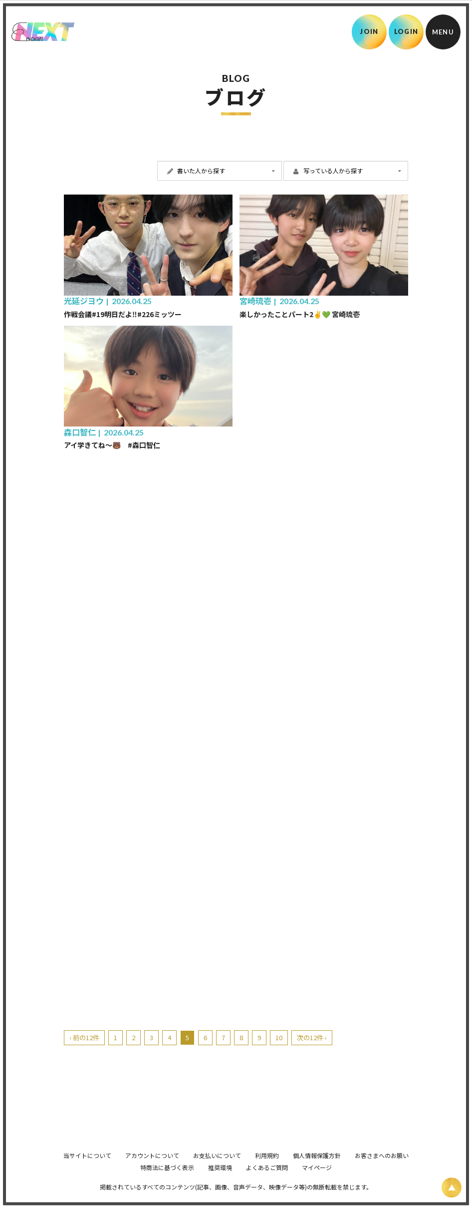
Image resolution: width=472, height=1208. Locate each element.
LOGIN (406, 31)
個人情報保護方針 (317, 1169)
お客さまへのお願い (382, 1169)
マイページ (317, 1181)
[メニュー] (443, 31)
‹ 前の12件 (84, 1037)
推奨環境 (220, 1181)
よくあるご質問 (267, 1181)
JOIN (369, 31)
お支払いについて (217, 1169)
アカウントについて (152, 1169)
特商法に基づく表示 (167, 1181)
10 (278, 1037)
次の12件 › (312, 1037)
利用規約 (267, 1169)
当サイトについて (87, 1169)
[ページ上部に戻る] (452, 1188)
